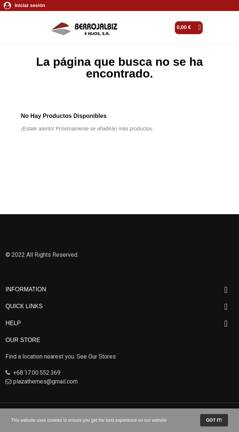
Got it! (214, 420)
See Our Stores (96, 356)
